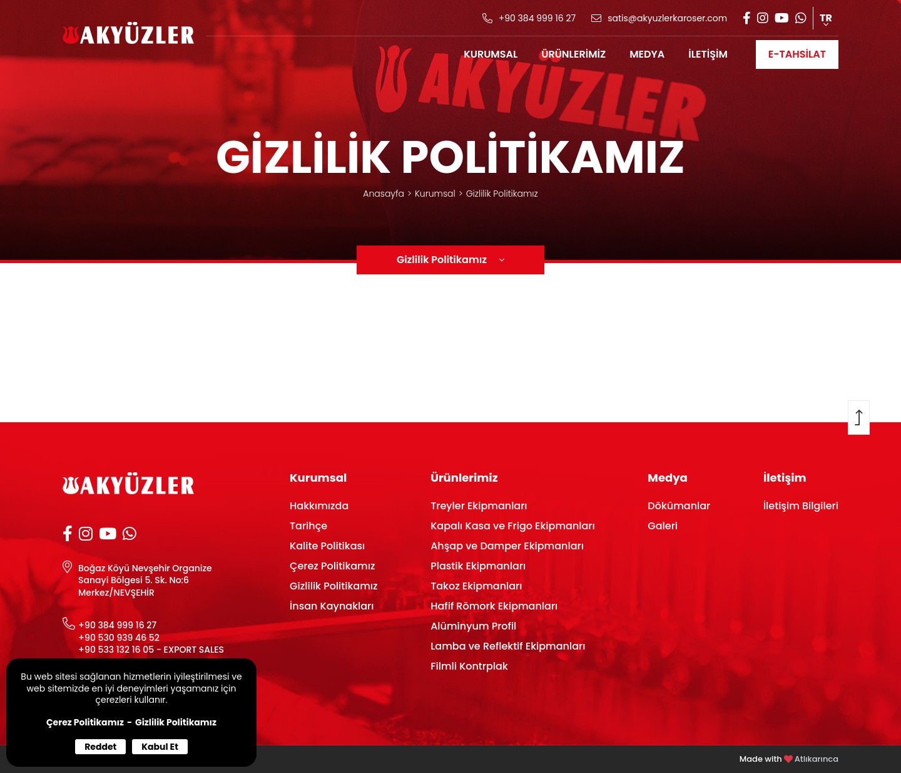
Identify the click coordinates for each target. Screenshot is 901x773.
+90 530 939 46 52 (119, 638)
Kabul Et (159, 746)
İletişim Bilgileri (800, 506)
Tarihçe (308, 526)
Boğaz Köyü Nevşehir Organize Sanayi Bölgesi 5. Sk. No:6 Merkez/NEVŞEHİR (145, 581)
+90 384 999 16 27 (117, 625)
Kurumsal (435, 193)
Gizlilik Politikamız (175, 722)
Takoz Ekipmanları (476, 586)
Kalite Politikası (327, 546)
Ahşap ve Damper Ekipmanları (507, 546)
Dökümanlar (679, 506)
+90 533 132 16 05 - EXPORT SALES (151, 650)
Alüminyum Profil (473, 626)
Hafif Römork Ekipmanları (493, 606)
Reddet (100, 746)
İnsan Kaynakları (332, 606)
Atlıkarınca (816, 759)
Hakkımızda (319, 506)
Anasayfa (383, 193)
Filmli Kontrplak (469, 666)
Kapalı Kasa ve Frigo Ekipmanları (512, 526)
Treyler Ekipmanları (478, 506)
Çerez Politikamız (85, 722)
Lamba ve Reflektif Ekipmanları (507, 646)
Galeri (663, 526)
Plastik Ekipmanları (478, 566)
